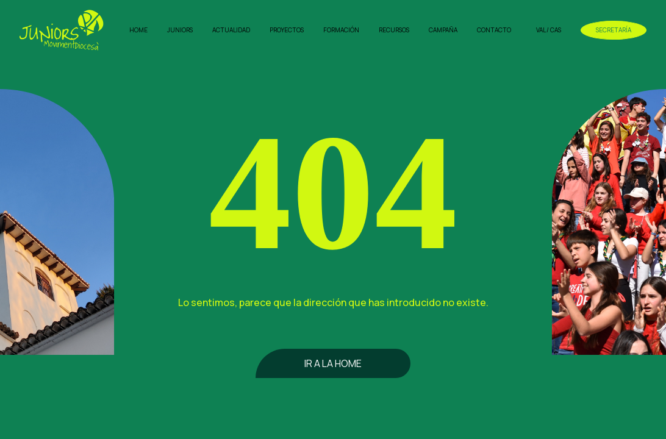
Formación (341, 30)
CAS (555, 30)
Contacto (494, 30)
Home (138, 30)
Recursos (394, 30)
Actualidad (231, 30)
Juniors (180, 30)
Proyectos (287, 30)
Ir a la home (333, 363)
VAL (540, 30)
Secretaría (613, 30)
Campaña (443, 30)
